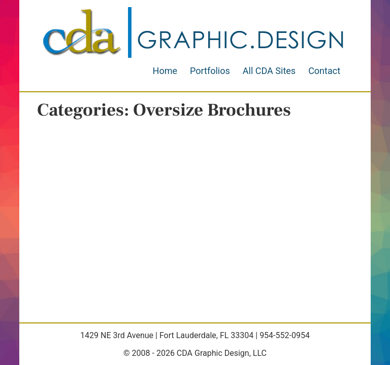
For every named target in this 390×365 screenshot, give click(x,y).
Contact (324, 70)
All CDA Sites (269, 70)
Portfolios (210, 70)
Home (165, 70)
